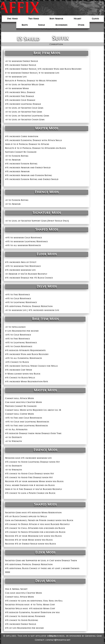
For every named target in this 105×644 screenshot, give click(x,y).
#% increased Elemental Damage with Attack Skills (33, 140)
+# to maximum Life (16, 76)
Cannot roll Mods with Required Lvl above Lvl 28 (33, 410)
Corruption (56, 44)
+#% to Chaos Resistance (18, 346)
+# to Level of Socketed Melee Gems (24, 84)
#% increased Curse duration (21, 136)
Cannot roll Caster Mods (19, 414)
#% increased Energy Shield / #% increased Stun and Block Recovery (43, 69)
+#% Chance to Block (17, 362)
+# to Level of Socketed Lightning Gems (27, 115)
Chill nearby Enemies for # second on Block (30, 485)
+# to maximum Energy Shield (21, 61)
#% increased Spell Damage (20, 92)
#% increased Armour (17, 171)
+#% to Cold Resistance (18, 334)
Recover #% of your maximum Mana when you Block (34, 481)
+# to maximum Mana (17, 88)
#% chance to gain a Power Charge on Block (30, 493)
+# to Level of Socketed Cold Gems (24, 108)
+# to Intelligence (15, 327)
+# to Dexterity (13, 437)
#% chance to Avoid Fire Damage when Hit (29, 477)
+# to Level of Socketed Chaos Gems (24, 119)
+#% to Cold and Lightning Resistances (27, 421)
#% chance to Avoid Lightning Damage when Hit (32, 462)
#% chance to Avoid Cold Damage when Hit (29, 473)
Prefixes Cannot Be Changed (21, 406)
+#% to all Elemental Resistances (23, 358)
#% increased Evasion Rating (21, 163)
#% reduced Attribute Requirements (25, 350)
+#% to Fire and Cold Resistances (23, 417)
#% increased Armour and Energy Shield (28, 167)
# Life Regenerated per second (22, 331)
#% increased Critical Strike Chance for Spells (31, 366)
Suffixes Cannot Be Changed (20, 152)
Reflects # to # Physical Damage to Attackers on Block (35, 148)
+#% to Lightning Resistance (21, 342)
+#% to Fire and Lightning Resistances (26, 425)
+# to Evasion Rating (16, 156)
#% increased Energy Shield (20, 65)
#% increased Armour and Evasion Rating (28, 175)
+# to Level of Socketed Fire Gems (23, 111)
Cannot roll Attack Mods (19, 398)
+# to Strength (13, 441)
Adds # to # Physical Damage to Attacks (27, 144)
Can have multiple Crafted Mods (23, 402)
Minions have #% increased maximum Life (28, 458)
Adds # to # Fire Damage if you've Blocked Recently (33, 489)
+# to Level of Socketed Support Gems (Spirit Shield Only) (37, 220)
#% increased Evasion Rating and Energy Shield (31, 179)
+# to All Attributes (16, 429)
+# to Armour (13, 159)
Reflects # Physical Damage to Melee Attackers (31, 80)
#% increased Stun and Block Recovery (26, 354)
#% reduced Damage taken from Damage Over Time (33, 433)
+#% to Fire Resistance (17, 338)
